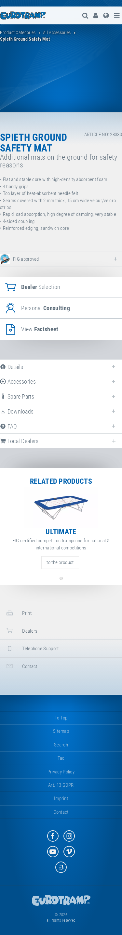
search (61, 745)
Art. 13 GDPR (61, 785)
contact (21, 666)
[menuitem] (95, 15)
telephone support (32, 648)
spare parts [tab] (17, 396)
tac (61, 758)
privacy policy (61, 772)
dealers (21, 630)
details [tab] (11, 366)
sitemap (61, 731)
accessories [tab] (18, 381)
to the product (60, 562)
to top (61, 718)
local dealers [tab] (19, 441)
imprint (61, 798)
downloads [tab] (17, 411)
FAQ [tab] (8, 426)
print (18, 613)
